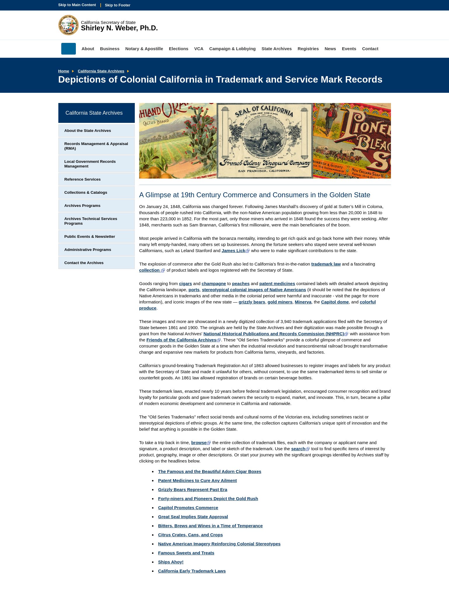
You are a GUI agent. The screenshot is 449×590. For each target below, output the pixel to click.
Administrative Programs (87, 249)
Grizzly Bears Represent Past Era (192, 489)
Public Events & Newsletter (89, 236)
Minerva (303, 301)
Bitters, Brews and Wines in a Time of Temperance (210, 525)
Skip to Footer (117, 5)
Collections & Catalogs (85, 192)
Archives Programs (82, 205)
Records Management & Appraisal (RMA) (96, 146)
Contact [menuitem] (370, 48)
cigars (185, 283)
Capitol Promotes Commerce (188, 507)
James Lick (236, 250)
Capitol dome (335, 301)
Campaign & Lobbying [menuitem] (232, 48)
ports (194, 289)
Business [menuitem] (110, 48)
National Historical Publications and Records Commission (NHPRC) (276, 333)
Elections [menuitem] (178, 48)
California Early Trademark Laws (192, 570)
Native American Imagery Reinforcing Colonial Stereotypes (219, 543)
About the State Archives (87, 130)
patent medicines (277, 283)
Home (63, 71)
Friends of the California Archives (183, 339)
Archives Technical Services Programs (90, 221)
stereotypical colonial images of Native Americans (254, 289)
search (300, 448)
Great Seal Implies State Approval (193, 516)
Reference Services (82, 179)
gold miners (280, 301)
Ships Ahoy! (171, 561)
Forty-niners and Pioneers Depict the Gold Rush (208, 498)
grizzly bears (252, 301)
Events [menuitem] (349, 48)
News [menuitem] (330, 48)
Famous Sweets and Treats (186, 552)
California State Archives (101, 71)
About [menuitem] (88, 48)
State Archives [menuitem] (277, 48)
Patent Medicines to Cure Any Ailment (197, 480)
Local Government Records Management (90, 163)
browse (201, 442)
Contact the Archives (84, 263)
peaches (241, 283)
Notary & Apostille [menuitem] (144, 48)
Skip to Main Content (77, 5)
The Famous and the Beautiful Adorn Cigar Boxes (209, 471)
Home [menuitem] (68, 49)
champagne (214, 283)
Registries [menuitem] (308, 48)
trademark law (326, 263)
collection (152, 270)
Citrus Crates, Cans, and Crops (190, 534)
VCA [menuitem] (199, 48)
